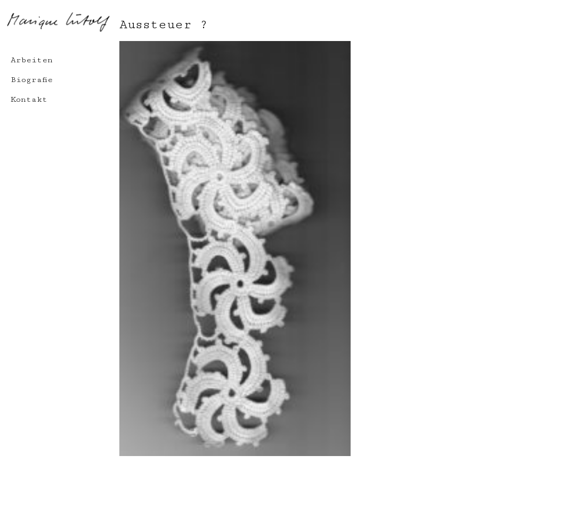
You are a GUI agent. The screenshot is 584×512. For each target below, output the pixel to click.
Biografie (32, 79)
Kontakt (29, 99)
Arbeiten (32, 59)
